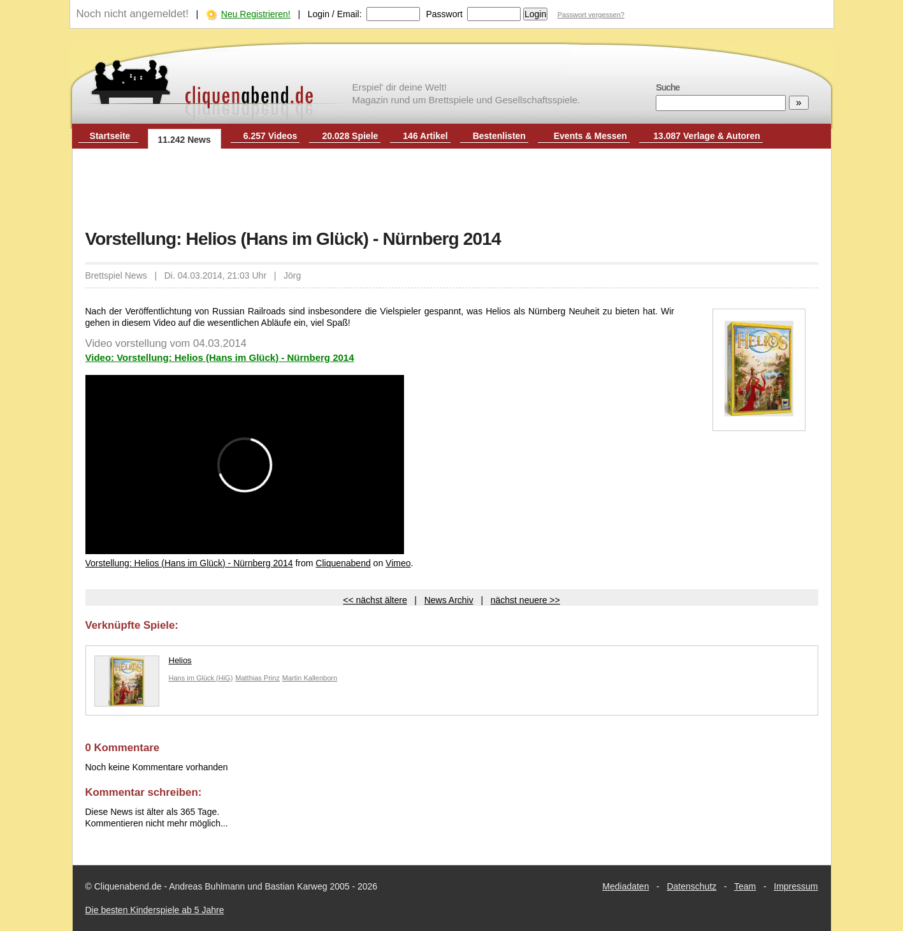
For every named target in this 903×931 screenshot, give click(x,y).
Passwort (444, 14)
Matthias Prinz (257, 678)
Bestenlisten (499, 136)
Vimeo (398, 563)
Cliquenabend (342, 563)
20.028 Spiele (350, 136)
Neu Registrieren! (256, 14)
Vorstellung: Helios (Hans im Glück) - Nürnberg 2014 (189, 563)
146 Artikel (425, 136)
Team (745, 886)
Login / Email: (335, 14)
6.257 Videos (270, 136)
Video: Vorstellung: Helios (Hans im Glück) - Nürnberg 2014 (219, 357)
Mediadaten (625, 886)
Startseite (110, 136)
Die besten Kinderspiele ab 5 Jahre (154, 910)
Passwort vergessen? (591, 14)
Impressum (796, 886)
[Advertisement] (452, 190)
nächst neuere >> (525, 600)
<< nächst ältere (375, 600)
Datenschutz (691, 886)
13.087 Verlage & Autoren (706, 136)
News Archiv (448, 600)
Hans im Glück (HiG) (201, 678)
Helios (143, 663)
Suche (667, 87)
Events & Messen (590, 136)
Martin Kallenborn (309, 678)
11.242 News (184, 140)
